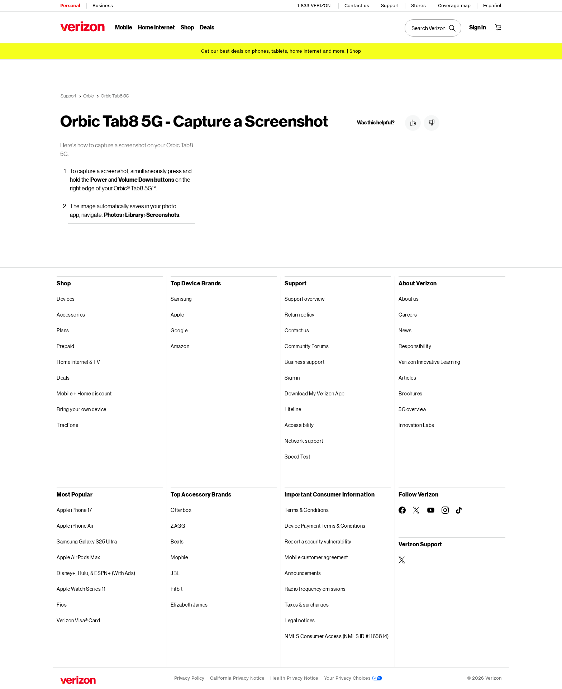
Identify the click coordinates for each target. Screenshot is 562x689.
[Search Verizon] (433, 28)
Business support (304, 362)
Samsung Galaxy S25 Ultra (87, 541)
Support (390, 5)
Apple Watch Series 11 (81, 589)
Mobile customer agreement (316, 557)
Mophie (179, 557)
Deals (63, 378)
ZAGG (178, 526)
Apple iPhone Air (75, 526)
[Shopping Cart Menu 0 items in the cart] (498, 27)
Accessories (71, 315)
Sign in (292, 378)
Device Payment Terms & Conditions (325, 526)
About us (409, 299)
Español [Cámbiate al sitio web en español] (492, 5)
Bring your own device (81, 409)
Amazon (180, 346)
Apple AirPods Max (78, 557)
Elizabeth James (189, 605)
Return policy (300, 315)
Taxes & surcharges (307, 605)
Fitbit (176, 589)
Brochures (411, 393)
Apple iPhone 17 (74, 510)
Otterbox (181, 510)
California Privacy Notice (237, 678)
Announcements (303, 573)
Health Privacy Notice (294, 678)
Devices (66, 299)
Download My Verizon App (315, 393)
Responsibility (415, 346)
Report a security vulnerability (318, 541)
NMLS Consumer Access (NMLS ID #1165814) (337, 636)
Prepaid (66, 346)
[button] (413, 123)
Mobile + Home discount (84, 393)
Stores (418, 5)
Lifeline (293, 409)
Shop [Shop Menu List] (187, 27)
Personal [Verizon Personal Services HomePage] (70, 5)
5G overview (413, 409)
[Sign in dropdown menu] (477, 27)
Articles (407, 378)
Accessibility (299, 425)
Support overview (304, 299)
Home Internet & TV (78, 362)
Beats (177, 541)
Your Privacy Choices (353, 678)
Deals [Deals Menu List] (207, 27)
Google (179, 330)
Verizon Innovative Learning (430, 362)
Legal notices (300, 620)
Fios (62, 605)
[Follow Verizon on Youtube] (430, 510)
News (405, 330)
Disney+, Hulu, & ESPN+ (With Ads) (96, 573)
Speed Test (297, 456)
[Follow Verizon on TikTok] (459, 510)
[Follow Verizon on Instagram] (445, 510)
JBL (175, 573)
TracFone (67, 425)
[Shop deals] (355, 51)
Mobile (123, 27)
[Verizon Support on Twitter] (402, 560)
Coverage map (454, 5)
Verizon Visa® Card (78, 620)
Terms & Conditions (307, 510)
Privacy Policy (189, 678)
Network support (304, 441)
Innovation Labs (416, 425)
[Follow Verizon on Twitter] (416, 510)
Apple (177, 315)
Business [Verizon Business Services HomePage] (102, 5)
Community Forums (307, 346)
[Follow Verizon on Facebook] (402, 510)
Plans (63, 330)
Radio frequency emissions (315, 589)
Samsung (181, 299)
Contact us (356, 5)
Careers (408, 315)
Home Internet (156, 27)
